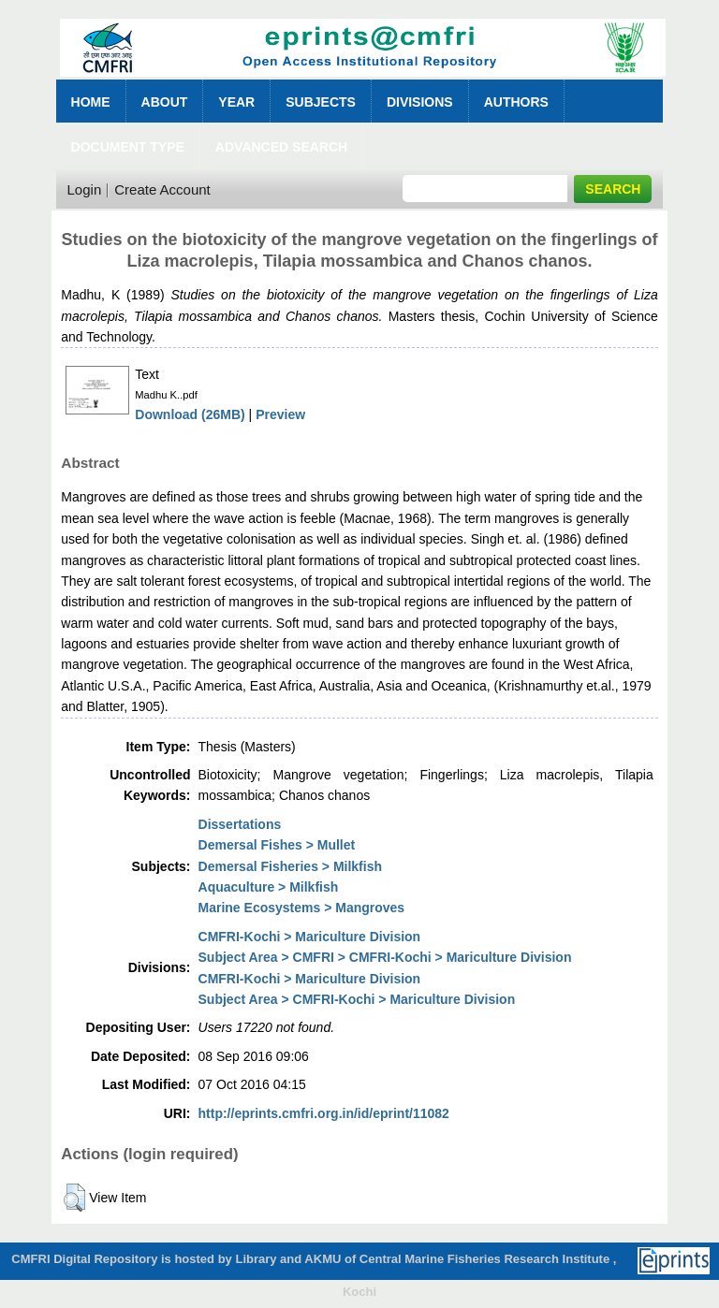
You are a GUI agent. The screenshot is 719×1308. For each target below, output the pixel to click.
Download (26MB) (189, 414)
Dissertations (240, 824)
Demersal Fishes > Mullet (277, 844)
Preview (280, 414)
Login (84, 189)
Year (236, 101)
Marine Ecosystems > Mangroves (301, 907)
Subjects (321, 101)
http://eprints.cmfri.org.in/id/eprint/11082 (323, 1113)
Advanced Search (281, 146)
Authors (516, 101)
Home (90, 101)
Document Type (127, 146)
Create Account (162, 189)
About (164, 101)
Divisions (420, 101)
